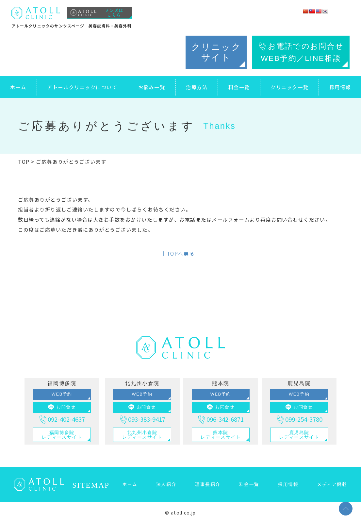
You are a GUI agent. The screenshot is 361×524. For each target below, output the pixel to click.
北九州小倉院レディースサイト (142, 435)
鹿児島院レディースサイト (299, 435)
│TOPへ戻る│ (180, 253)
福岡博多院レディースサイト (62, 435)
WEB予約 (62, 394)
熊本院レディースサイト (221, 435)
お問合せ (61, 407)
